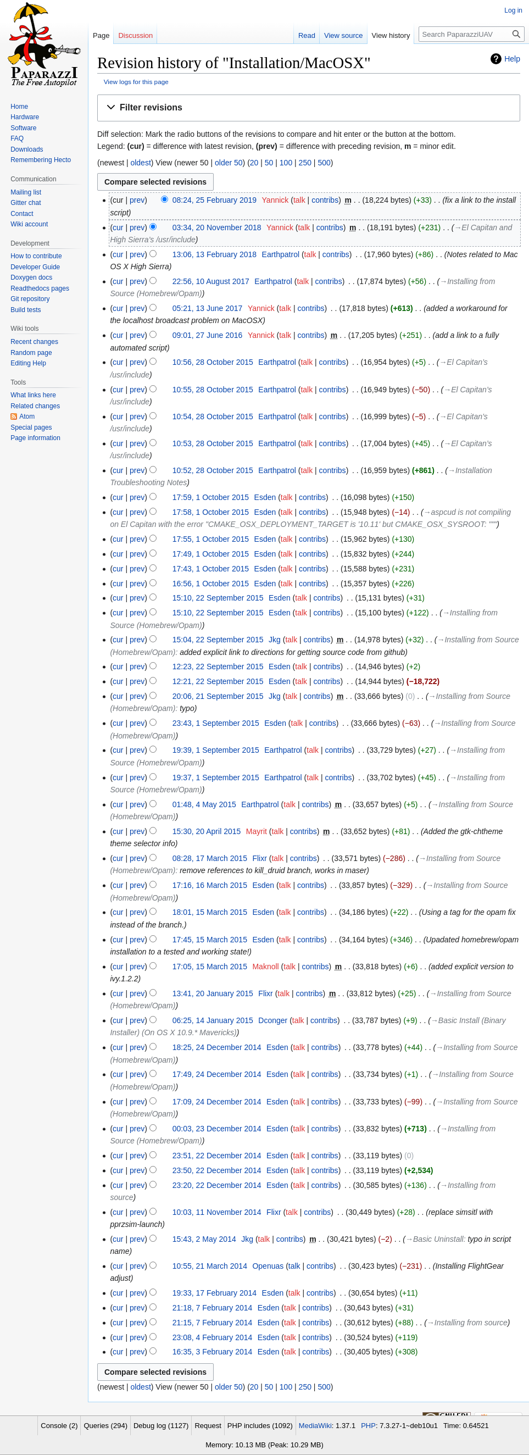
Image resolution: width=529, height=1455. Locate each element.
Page (101, 35)
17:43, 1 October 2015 (210, 568)
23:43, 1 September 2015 (215, 723)
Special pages (31, 427)
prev (137, 200)
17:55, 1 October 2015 (210, 539)
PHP (368, 1425)
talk (299, 200)
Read (306, 35)
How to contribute (36, 256)
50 (269, 162)
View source (343, 35)
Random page (31, 353)
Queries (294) (105, 1425)
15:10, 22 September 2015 (218, 597)
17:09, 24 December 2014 (216, 1101)
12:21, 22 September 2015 (218, 681)
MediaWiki (315, 1425)
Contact (21, 214)
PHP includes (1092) (260, 1425)
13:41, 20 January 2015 (212, 993)
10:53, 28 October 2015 (212, 443)
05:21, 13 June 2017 (207, 308)
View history (391, 35)
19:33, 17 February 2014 (214, 1293)
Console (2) (59, 1425)
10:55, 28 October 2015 (212, 389)
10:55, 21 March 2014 (209, 1266)
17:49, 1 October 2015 (210, 553)
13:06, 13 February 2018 (214, 254)
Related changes (35, 406)
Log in (513, 10)
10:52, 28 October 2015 (212, 470)
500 (324, 162)
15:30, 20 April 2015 (206, 831)
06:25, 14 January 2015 (212, 1020)
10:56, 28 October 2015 (212, 362)
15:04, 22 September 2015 (218, 639)
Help (512, 58)
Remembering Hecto (40, 160)
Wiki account (29, 224)
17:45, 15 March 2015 (209, 939)
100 (286, 162)
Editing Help (28, 363)
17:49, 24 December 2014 (216, 1074)
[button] (309, 108)
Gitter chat (25, 203)
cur (118, 227)
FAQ (17, 138)
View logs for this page (136, 81)
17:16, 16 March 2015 (209, 885)
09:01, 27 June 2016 (207, 335)
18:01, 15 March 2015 (209, 912)
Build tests (25, 310)
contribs (324, 200)
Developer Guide (35, 267)
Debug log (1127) (160, 1425)
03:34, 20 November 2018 (216, 227)
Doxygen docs (31, 277)
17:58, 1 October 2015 (210, 512)
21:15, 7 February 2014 (212, 1322)
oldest (140, 162)
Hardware (24, 117)
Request (207, 1425)
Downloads (26, 149)
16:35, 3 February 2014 (212, 1351)
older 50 (229, 162)
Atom (27, 416)
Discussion (135, 35)
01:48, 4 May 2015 (204, 804)
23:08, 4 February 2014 (212, 1337)
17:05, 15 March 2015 (209, 966)
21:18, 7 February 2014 (212, 1307)
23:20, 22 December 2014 (216, 1185)
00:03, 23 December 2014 (216, 1128)
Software (23, 128)
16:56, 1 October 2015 (210, 583)
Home (19, 106)
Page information (35, 438)
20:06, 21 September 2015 (218, 696)
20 (254, 162)
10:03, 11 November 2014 (216, 1212)
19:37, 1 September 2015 (215, 777)
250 (305, 162)
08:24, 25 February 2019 (214, 200)
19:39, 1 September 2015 (215, 750)
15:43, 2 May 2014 (204, 1239)
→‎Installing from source (467, 1322)
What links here (33, 395)
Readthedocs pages (39, 288)
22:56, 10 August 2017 (210, 281)
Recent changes (34, 342)
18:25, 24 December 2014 (216, 1047)
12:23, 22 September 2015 (218, 666)
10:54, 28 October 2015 (212, 416)
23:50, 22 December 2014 (216, 1170)
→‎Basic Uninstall (434, 1239)
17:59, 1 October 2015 (210, 497)
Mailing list (25, 192)
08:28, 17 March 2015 (209, 858)
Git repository (29, 299)
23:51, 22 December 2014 (216, 1155)
